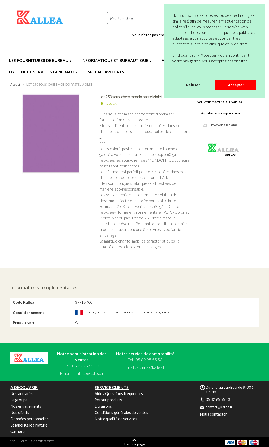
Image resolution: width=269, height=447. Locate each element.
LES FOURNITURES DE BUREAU (38, 60)
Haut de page (134, 444)
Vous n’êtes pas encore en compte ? (161, 35)
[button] (173, 73)
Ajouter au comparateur (220, 113)
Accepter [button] (236, 85)
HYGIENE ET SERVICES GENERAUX (42, 72)
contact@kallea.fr (88, 373)
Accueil (15, 84)
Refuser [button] (193, 85)
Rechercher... (123, 18)
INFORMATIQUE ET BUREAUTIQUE (114, 60)
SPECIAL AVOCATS (106, 72)
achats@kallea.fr (151, 367)
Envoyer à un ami (223, 125)
